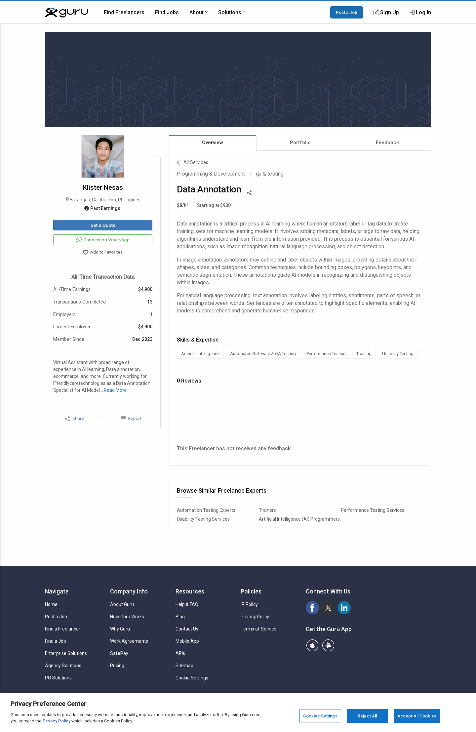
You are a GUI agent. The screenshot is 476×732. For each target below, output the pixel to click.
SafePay (119, 653)
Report (131, 418)
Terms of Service (258, 628)
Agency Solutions (63, 665)
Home (51, 604)
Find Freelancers (124, 12)
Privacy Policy (255, 616)
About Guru (122, 604)
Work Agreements (129, 641)
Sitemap (184, 665)
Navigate (57, 591)
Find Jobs (167, 12)
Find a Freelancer (62, 628)
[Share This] (249, 192)
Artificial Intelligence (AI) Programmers (299, 519)
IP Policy (249, 604)
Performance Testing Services (372, 510)
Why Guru (120, 628)
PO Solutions (58, 677)
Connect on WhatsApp (103, 240)
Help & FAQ (187, 604)
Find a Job (55, 641)
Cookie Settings (192, 677)
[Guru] (66, 13)
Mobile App (187, 641)
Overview (212, 142)
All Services (192, 163)
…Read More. (114, 390)
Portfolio (300, 142)
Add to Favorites (103, 253)
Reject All (367, 715)
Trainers (267, 510)
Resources (190, 591)
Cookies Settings (320, 715)
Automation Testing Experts (206, 510)
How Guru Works (127, 616)
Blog (180, 616)
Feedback (387, 142)
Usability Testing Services (203, 519)
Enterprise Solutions (66, 653)
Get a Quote (102, 225)
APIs (180, 653)
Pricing (117, 665)
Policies (251, 591)
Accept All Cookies (416, 715)
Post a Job (346, 12)
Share (74, 418)
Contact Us (187, 628)
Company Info (129, 591)
